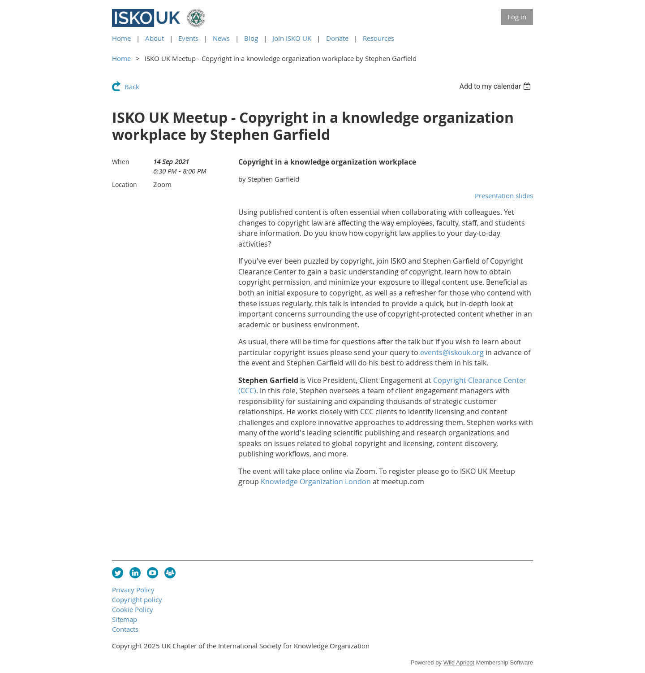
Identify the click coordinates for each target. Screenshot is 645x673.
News (221, 38)
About (154, 38)
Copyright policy (137, 599)
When (120, 161)
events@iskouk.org (452, 352)
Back (132, 86)
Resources (378, 38)
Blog (251, 38)
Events (188, 38)
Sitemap (124, 619)
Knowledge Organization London (316, 481)
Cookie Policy (132, 609)
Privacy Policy (133, 589)
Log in (516, 16)
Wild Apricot (458, 662)
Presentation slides (504, 195)
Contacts (125, 629)
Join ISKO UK (291, 38)
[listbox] (496, 86)
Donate (337, 38)
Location (124, 184)
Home (121, 38)
